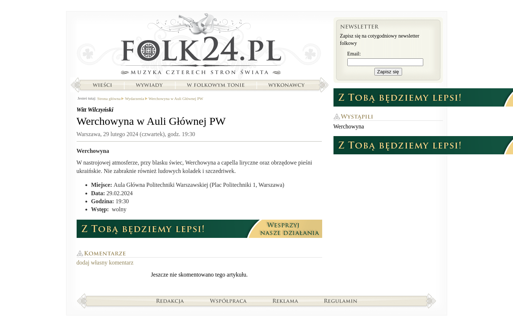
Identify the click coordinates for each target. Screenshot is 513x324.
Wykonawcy (287, 85)
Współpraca (228, 301)
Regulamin (340, 301)
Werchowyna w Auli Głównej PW (175, 98)
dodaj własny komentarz (105, 262)
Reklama (285, 301)
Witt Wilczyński (95, 110)
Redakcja (170, 301)
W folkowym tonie (215, 85)
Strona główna (199, 46)
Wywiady (149, 85)
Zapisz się (388, 71)
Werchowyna (348, 126)
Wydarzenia (134, 98)
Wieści (102, 85)
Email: (354, 54)
